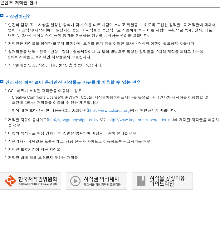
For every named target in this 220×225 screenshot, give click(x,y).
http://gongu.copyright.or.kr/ (73, 119)
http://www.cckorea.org (109, 110)
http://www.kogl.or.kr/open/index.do (141, 119)
